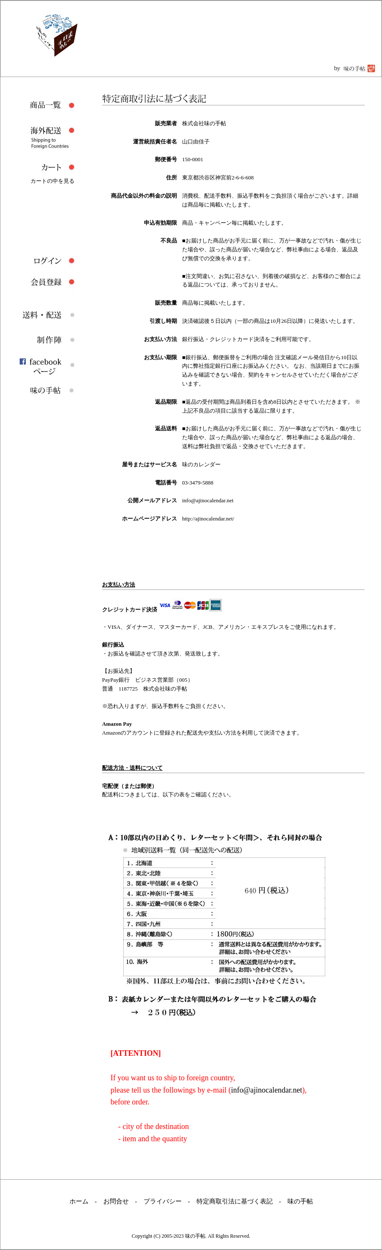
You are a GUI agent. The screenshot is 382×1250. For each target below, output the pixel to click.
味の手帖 (300, 1201)
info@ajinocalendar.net (266, 1090)
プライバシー (163, 1201)
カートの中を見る (52, 181)
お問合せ (116, 1201)
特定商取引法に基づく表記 (235, 1201)
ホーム (79, 1201)
